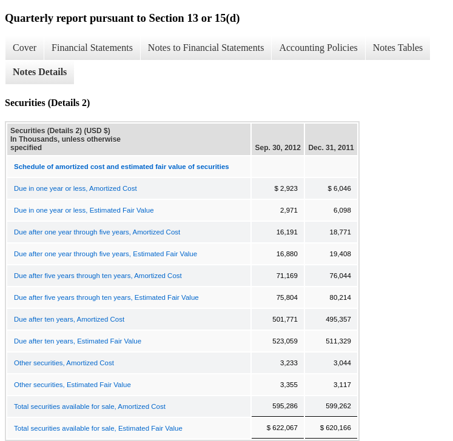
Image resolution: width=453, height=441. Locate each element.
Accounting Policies (318, 47)
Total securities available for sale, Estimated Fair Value (98, 428)
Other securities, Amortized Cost (64, 362)
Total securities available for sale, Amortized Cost (90, 406)
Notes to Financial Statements (206, 47)
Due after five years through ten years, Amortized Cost (98, 275)
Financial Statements (92, 47)
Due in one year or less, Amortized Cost (75, 188)
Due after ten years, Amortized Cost (69, 319)
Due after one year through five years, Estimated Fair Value (105, 253)
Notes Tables (398, 47)
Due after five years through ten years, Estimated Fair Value (106, 297)
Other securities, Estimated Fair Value (72, 384)
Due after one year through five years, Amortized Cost (97, 232)
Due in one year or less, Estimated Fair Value (84, 210)
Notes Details (40, 72)
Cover (24, 47)
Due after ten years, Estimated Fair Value (77, 341)
